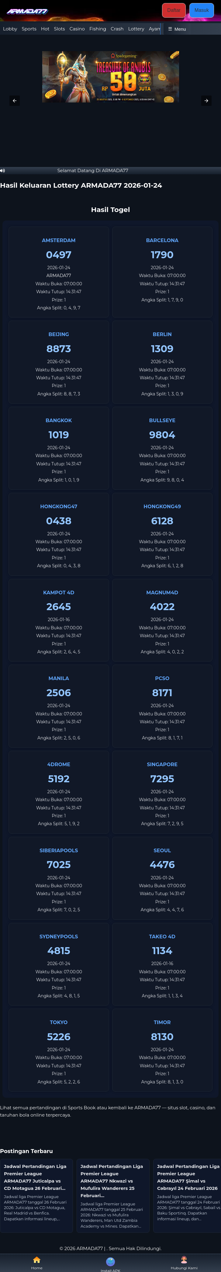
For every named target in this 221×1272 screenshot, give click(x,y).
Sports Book (82, 1107)
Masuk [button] (202, 10)
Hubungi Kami (184, 1263)
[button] (14, 101)
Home (37, 1263)
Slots (59, 29)
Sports (29, 29)
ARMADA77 (59, 275)
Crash (117, 29)
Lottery (136, 29)
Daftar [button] (174, 10)
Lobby (10, 29)
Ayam (155, 29)
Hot (45, 29)
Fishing (97, 29)
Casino (77, 29)
